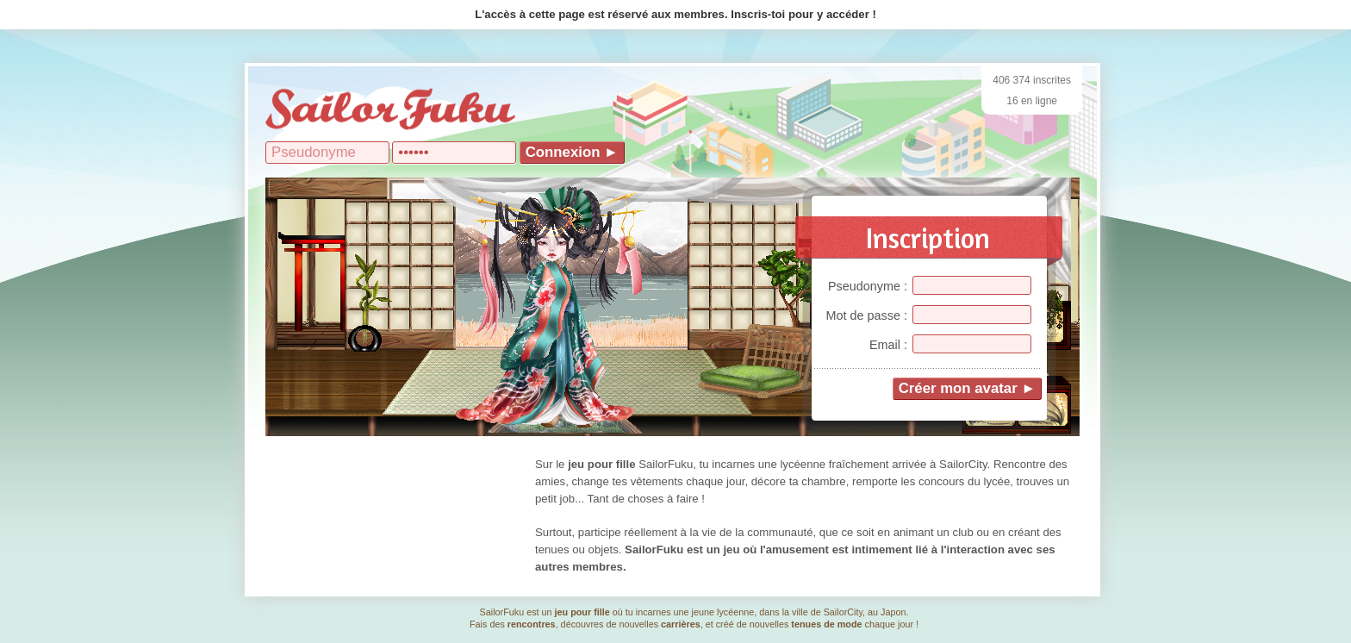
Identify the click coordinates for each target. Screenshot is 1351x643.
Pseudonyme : (867, 286)
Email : (888, 345)
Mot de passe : (866, 315)
